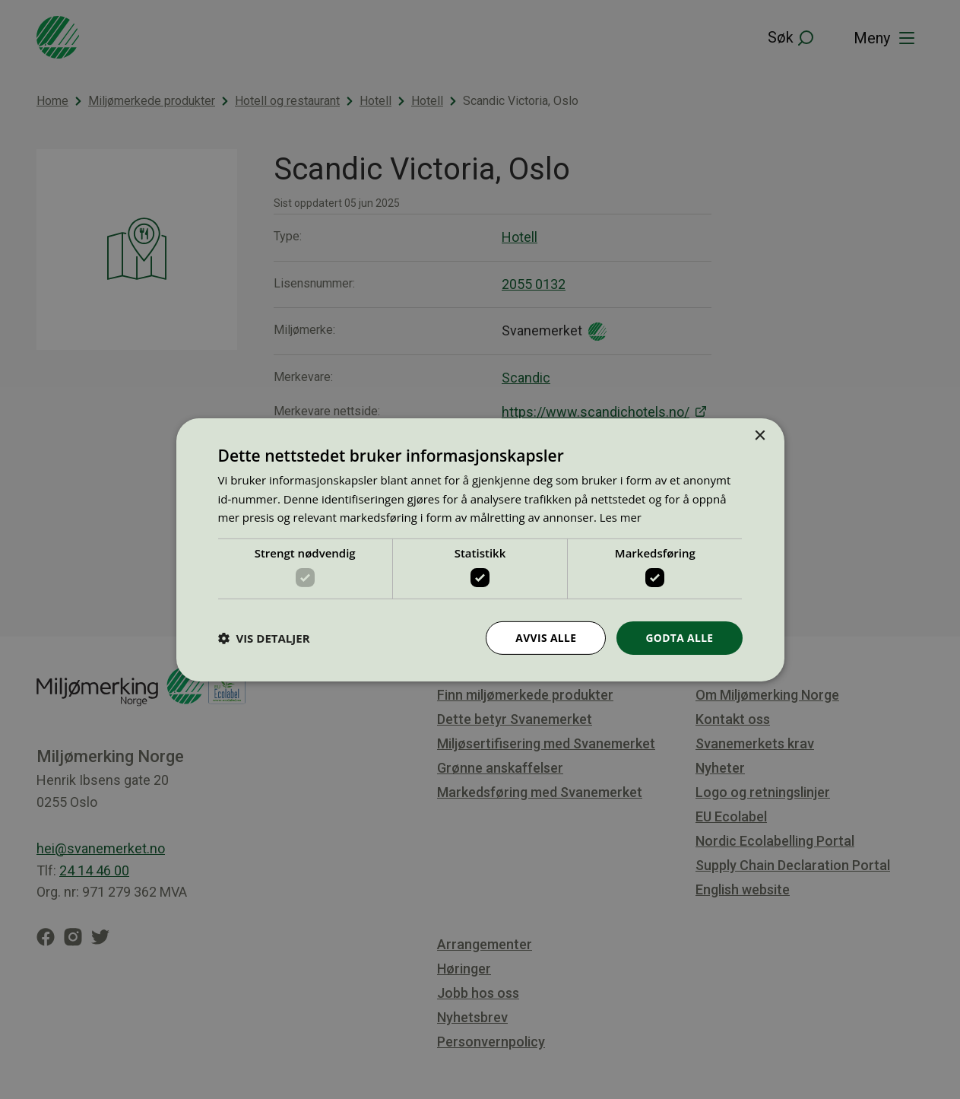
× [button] (759, 435)
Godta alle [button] (679, 637)
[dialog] (480, 549)
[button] (264, 638)
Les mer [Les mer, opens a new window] (621, 517)
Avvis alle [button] (544, 637)
